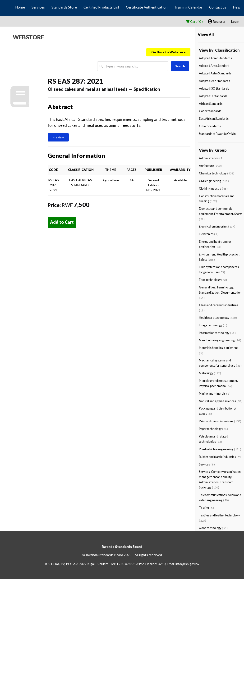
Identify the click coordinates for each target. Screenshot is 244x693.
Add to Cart (62, 222)
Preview (58, 137)
